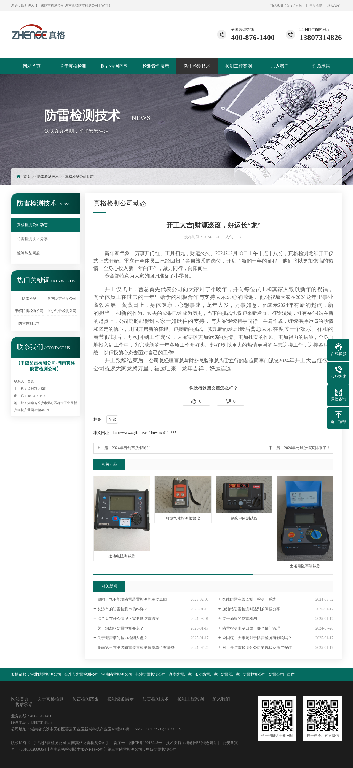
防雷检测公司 (29, 323)
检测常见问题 (28, 253)
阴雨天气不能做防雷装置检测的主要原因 (132, 599)
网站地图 (276, 5)
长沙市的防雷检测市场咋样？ (122, 609)
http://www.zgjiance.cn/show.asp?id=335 (144, 433)
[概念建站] (210, 743)
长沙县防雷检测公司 (81, 674)
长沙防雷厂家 (206, 674)
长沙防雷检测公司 (62, 311)
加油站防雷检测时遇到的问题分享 (251, 609)
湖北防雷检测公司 (45, 674)
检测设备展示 (156, 66)
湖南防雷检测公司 (62, 298)
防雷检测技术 (197, 66)
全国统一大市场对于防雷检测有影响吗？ (257, 638)
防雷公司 (276, 674)
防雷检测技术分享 (32, 239)
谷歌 (298, 5)
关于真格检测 (73, 66)
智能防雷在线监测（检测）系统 (249, 599)
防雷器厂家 (230, 674)
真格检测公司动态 (79, 177)
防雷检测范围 (114, 66)
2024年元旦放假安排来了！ (307, 448)
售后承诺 (315, 5)
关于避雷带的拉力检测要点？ (122, 638)
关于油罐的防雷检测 (239, 619)
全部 (112, 419)
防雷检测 (29, 298)
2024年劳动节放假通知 (131, 448)
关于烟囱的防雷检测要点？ (120, 628)
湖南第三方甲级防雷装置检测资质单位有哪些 (136, 648)
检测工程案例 (238, 66)
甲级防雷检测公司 (29, 311)
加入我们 (280, 66)
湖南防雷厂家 (180, 674)
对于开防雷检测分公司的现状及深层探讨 (257, 648)
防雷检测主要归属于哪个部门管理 (251, 628)
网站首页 (32, 66)
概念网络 (193, 743)
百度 (289, 5)
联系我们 (334, 5)
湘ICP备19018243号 (145, 743)
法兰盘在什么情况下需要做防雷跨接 (128, 619)
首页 (27, 177)
